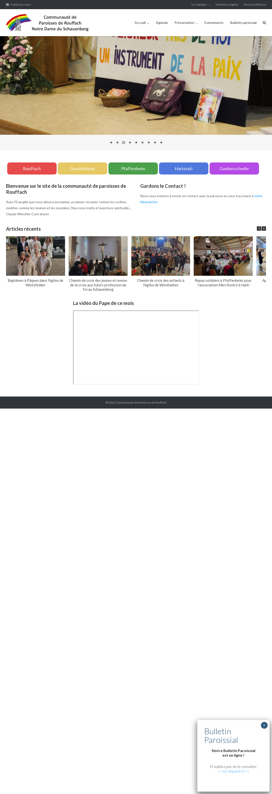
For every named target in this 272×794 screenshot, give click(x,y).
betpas (88, 568)
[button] (264, 228)
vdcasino (198, 460)
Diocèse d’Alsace (255, 4)
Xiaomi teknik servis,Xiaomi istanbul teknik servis (89, 453)
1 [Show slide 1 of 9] (111, 143)
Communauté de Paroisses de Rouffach (141, 402)
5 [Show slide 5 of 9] (136, 143)
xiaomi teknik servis (104, 628)
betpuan (38, 532)
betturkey (101, 568)
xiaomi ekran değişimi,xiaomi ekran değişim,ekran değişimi (96, 411)
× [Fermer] (264, 725)
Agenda (162, 22)
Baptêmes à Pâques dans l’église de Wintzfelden (35, 282)
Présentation (184, 22)
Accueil (140, 22)
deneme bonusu (191, 773)
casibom (202, 478)
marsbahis (212, 460)
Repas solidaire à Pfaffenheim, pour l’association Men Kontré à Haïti (223, 282)
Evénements (214, 22)
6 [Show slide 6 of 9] (142, 143)
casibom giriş (254, 460)
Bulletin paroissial (243, 22)
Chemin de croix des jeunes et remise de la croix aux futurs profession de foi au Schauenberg (98, 285)
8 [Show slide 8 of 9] (155, 143)
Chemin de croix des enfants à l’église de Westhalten (160, 282)
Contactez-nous (20, 4)
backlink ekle (9, 411)
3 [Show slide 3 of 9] (123, 143)
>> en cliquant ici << (233, 771)
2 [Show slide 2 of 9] (117, 143)
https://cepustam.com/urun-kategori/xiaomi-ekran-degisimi (44, 628)
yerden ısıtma (214, 447)
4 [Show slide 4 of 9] (130, 143)
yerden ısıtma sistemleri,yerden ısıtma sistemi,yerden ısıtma (76, 429)
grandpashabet (232, 460)
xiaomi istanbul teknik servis (140, 628)
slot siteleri (142, 526)
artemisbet (165, 460)
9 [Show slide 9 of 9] (161, 143)
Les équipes (199, 4)
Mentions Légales (227, 4)
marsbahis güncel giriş (36, 411)
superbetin (182, 460)
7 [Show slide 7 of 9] (148, 143)
